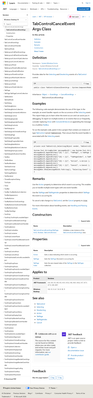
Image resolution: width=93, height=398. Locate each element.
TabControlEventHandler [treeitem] (12, 46)
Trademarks (6, 396)
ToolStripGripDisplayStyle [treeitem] (13, 315)
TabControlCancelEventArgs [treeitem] (16, 30)
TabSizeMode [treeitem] (8, 100)
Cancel (71, 200)
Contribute (39, 393)
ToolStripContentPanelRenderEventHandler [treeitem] (16, 246)
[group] (61, 87)
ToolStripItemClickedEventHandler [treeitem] (16, 343)
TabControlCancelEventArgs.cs (48, 69)
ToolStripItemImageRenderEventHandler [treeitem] (16, 363)
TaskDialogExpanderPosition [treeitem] (13, 122)
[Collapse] (27, 15)
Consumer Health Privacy (63, 393)
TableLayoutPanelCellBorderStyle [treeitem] (15, 68)
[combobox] (15, 19)
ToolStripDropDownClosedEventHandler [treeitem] (16, 280)
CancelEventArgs (67, 94)
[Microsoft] (4, 3)
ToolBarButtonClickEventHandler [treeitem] (15, 205)
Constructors (38, 48)
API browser (48, 17)
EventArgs (54, 94)
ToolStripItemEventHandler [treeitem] (13, 356)
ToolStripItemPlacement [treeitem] (12, 375)
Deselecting (64, 74)
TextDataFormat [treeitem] (9, 166)
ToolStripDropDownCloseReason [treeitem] (15, 285)
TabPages (80, 263)
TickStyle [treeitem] (7, 182)
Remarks (37, 45)
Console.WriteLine (63, 122)
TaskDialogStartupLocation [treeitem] (13, 151)
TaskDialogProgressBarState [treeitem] (13, 141)
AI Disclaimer (6, 393)
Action (41, 184)
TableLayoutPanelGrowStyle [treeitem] (13, 74)
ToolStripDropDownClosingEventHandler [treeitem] (17, 295)
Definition (37, 39)
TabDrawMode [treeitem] (9, 49)
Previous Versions (19, 393)
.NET (40, 17)
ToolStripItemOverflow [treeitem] (12, 371)
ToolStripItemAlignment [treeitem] (12, 337)
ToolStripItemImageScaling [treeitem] (13, 368)
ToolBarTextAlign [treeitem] (10, 211)
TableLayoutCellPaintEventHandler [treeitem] (16, 55)
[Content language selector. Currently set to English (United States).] (12, 388)
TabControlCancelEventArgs (72, 232)
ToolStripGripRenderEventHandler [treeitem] (15, 321)
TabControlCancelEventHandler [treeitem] (15, 39)
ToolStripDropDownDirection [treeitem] (14, 300)
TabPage (42, 192)
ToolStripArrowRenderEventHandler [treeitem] (16, 224)
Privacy (47, 393)
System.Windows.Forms (50, 63)
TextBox (46, 125)
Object (44, 94)
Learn (34, 17)
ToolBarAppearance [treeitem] (11, 195)
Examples (37, 42)
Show (49, 122)
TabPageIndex (54, 192)
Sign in (88, 3)
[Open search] (82, 3)
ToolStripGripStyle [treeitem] (10, 325)
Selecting (52, 74)
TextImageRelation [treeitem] (10, 173)
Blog (29, 393)
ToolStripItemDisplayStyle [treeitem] (13, 350)
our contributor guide (43, 353)
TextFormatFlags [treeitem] (9, 170)
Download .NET (83, 9)
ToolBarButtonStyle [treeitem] (10, 208)
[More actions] (89, 17)
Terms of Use (80, 393)
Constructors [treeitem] (10, 33)
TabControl (82, 74)
